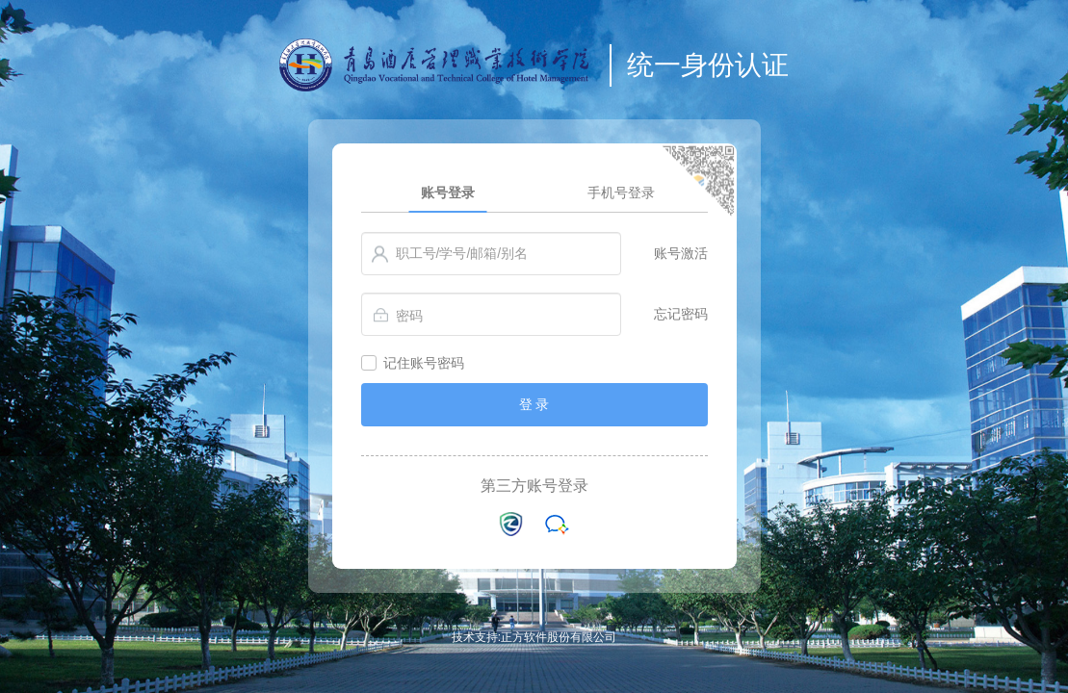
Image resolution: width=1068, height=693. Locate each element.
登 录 (534, 404)
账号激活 (681, 253)
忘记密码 (681, 313)
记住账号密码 (423, 363)
